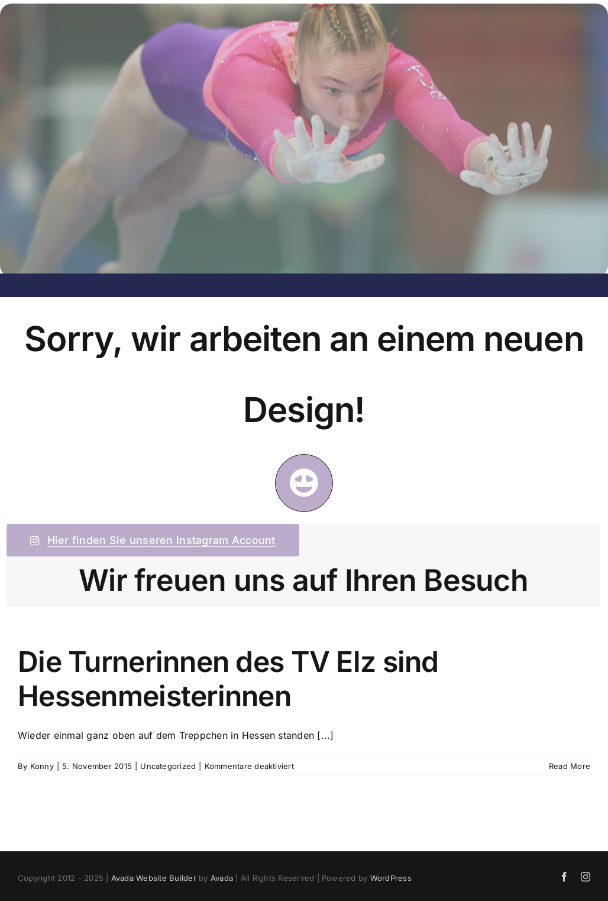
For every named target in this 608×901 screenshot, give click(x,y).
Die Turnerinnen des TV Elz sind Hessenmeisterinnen (228, 678)
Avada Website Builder (153, 878)
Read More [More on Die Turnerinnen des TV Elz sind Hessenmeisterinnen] (569, 766)
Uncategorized (168, 766)
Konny (42, 766)
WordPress (391, 878)
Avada (222, 878)
